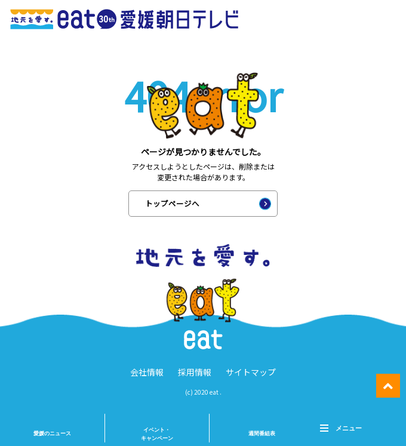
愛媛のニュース (52, 433)
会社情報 (147, 372)
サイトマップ (251, 372)
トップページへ (172, 203)
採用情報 (194, 372)
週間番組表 (261, 433)
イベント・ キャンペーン (157, 434)
